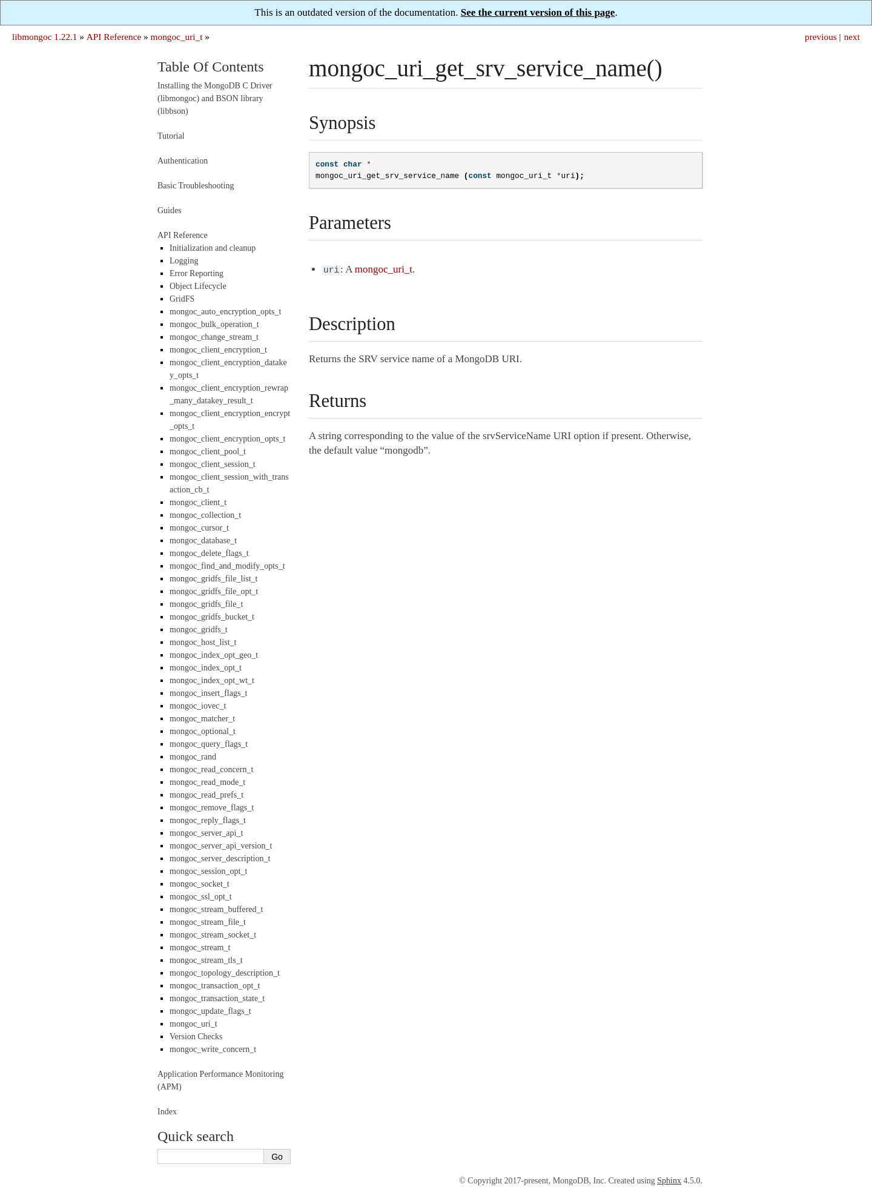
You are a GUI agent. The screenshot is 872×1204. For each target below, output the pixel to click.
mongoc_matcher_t (202, 718)
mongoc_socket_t (200, 883)
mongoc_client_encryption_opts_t (227, 438)
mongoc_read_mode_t (207, 782)
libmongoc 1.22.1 (45, 36)
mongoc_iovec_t (198, 705)
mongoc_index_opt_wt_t (212, 680)
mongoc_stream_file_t (208, 922)
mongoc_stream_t (200, 947)
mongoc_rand (193, 756)
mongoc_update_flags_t (210, 1011)
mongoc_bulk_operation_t (214, 324)
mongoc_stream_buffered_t (216, 909)
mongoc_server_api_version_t (221, 845)
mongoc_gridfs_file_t (206, 604)
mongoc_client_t (198, 502)
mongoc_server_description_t (220, 858)
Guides (169, 210)
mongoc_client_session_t (213, 464)
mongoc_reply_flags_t (208, 820)
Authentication (182, 160)
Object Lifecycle (198, 286)
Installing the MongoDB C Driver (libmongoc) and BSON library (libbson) (214, 98)
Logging (184, 260)
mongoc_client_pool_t (208, 451)
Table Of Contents (210, 66)
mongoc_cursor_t (199, 527)
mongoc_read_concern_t (211, 769)
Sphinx (669, 1180)
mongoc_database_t (203, 540)
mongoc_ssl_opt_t (201, 896)
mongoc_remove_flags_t (212, 807)
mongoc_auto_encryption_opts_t (225, 311)
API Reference (114, 36)
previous (821, 36)
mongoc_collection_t (205, 515)
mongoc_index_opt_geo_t (214, 655)
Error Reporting (196, 273)
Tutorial (171, 136)
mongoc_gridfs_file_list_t (213, 578)
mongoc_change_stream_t (214, 337)
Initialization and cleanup (213, 248)
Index (167, 1111)
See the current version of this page (538, 12)
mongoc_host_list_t (203, 642)
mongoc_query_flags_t (209, 744)
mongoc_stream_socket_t (213, 934)
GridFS (182, 298)
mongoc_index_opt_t (206, 667)
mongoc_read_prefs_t (206, 794)
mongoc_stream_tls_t (206, 960)
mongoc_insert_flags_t (208, 693)
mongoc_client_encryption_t (218, 349)
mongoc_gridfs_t (199, 629)
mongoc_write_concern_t (213, 1049)
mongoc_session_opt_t (208, 871)
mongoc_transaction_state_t (217, 998)
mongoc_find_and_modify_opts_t (227, 566)
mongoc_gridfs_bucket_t (212, 616)
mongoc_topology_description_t (225, 972)
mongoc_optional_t (203, 731)
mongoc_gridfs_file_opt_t (214, 591)
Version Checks (196, 1036)
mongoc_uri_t (177, 36)
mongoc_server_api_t (206, 833)
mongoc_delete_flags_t (209, 553)
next (852, 36)
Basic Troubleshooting (195, 185)
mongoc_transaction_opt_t (215, 985)
